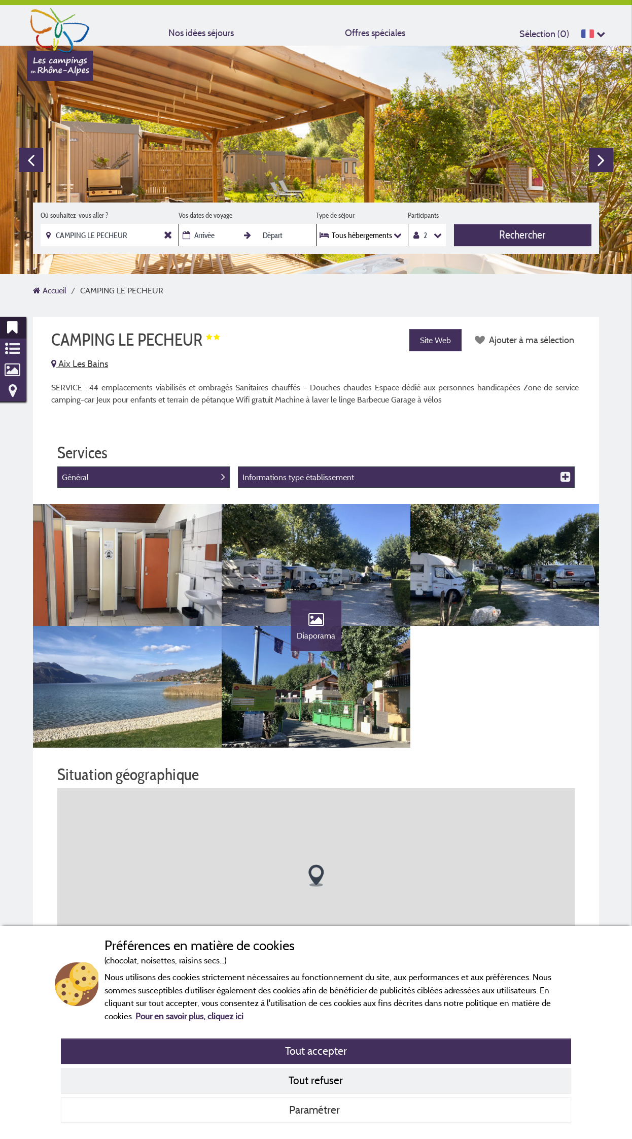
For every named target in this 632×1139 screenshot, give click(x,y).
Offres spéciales (375, 33)
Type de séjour (335, 215)
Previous (31, 160)
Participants (423, 215)
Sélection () (544, 34)
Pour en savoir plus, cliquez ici (189, 1016)
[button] (316, 875)
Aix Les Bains (79, 364)
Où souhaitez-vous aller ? (74, 215)
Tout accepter (316, 1050)
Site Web (435, 340)
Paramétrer (315, 1109)
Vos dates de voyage (205, 215)
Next (601, 160)
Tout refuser (316, 1080)
